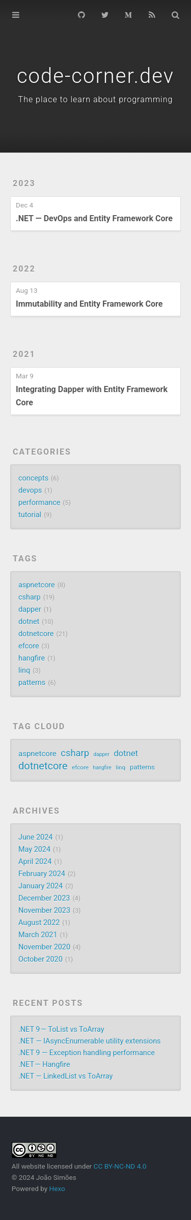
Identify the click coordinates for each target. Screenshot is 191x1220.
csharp (29, 597)
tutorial (29, 515)
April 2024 (34, 861)
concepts (33, 478)
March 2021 (38, 935)
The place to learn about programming (95, 99)
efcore (28, 646)
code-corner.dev (95, 76)
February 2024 (41, 874)
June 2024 (35, 837)
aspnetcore (36, 585)
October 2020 (40, 959)
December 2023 (44, 898)
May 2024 (34, 849)
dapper (29, 609)
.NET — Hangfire (44, 1064)
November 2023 (44, 910)
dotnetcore (35, 634)
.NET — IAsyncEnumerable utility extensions (89, 1041)
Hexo (57, 1188)
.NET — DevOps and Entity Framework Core (94, 218)
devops (30, 490)
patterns (31, 682)
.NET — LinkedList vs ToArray (65, 1076)
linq (24, 670)
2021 (24, 354)
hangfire (31, 658)
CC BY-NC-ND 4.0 (120, 1166)
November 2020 (44, 947)
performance (39, 502)
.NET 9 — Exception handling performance (86, 1053)
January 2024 (40, 886)
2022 (24, 269)
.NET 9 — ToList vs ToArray (61, 1029)
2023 (24, 183)
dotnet (28, 621)
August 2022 (39, 922)
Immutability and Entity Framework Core (89, 304)
